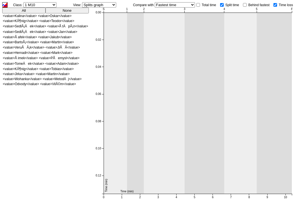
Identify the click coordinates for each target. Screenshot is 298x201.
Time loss (286, 5)
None (67, 10)
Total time (209, 5)
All (24, 10)
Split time (232, 5)
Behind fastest (259, 5)
